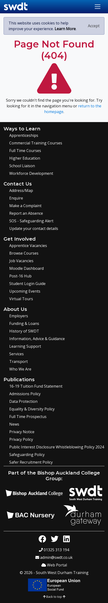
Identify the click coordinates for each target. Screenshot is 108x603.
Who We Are (20, 369)
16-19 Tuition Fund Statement (35, 386)
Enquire (16, 198)
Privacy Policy (21, 439)
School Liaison (22, 165)
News (14, 424)
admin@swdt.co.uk (54, 557)
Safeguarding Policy (27, 454)
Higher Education (24, 158)
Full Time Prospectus (28, 416)
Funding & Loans (24, 323)
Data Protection (23, 401)
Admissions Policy (25, 393)
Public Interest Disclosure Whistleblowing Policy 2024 (56, 447)
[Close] (93, 26)
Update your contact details (33, 228)
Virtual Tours (21, 298)
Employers (18, 315)
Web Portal (54, 565)
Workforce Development (31, 173)
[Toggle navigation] (97, 6)
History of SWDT (24, 331)
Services (16, 353)
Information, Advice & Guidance (37, 338)
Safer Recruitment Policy (31, 462)
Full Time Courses (25, 150)
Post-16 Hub (20, 276)
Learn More (65, 28)
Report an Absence (26, 213)
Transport (18, 361)
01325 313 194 (54, 549)
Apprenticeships (23, 135)
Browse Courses (23, 253)
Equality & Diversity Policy (32, 409)
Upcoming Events (24, 291)
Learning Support (25, 346)
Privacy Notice (21, 431)
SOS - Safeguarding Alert (31, 220)
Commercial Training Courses (35, 143)
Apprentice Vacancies (28, 245)
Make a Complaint (25, 205)
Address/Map (21, 190)
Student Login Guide (27, 283)
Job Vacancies (21, 260)
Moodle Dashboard (26, 268)
